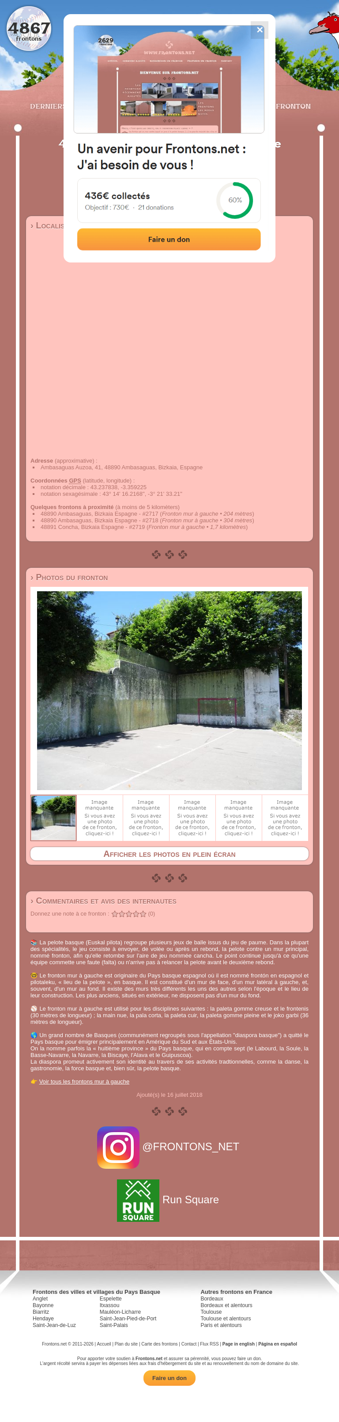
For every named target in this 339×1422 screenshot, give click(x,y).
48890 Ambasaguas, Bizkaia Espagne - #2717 (99, 513)
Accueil (104, 1344)
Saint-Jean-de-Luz (54, 1325)
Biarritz (41, 1312)
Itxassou (110, 1305)
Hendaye (43, 1319)
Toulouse (211, 1312)
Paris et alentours (220, 1325)
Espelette (111, 1299)
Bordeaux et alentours (226, 1305)
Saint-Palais (114, 1325)
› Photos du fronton (69, 577)
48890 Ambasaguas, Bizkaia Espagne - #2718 (99, 520)
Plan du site (126, 1344)
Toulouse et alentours (225, 1319)
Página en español (277, 1344)
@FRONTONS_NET (169, 1146)
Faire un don (169, 1378)
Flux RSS (209, 1344)
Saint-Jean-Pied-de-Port (128, 1319)
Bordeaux (211, 1299)
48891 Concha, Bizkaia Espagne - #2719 (93, 527)
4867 (29, 27)
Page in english (238, 1344)
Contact (188, 1344)
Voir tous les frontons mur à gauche (84, 1081)
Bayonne (43, 1305)
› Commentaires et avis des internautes (103, 900)
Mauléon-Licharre (120, 1312)
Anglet (40, 1299)
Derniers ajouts (63, 106)
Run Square (169, 1199)
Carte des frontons (159, 1344)
